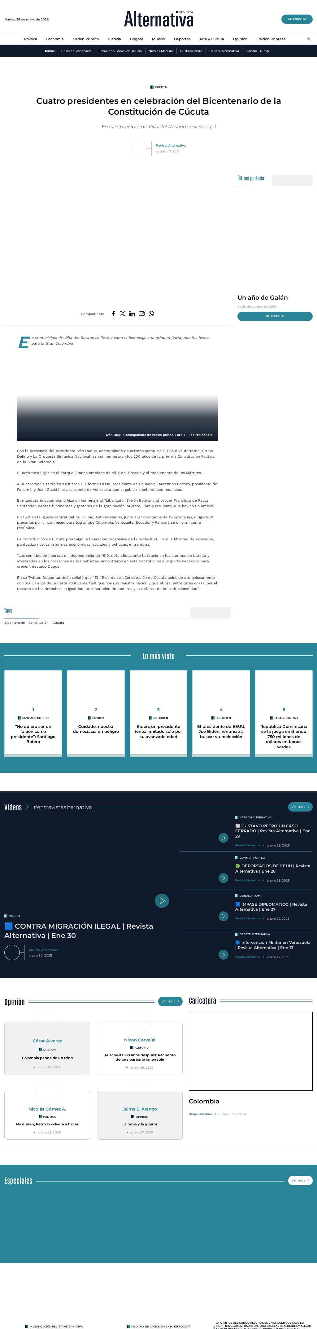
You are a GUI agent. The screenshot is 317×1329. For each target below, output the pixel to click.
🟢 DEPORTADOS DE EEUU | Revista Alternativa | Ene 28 (272, 869)
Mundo (158, 39)
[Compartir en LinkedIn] (132, 314)
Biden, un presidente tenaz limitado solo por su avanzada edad (158, 731)
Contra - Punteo (252, 857)
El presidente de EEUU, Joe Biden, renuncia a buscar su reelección (221, 731)
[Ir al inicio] (158, 19)
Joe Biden (160, 718)
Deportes (182, 39)
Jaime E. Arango (140, 1109)
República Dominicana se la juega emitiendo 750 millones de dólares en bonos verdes (283, 737)
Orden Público (86, 39)
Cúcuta (161, 87)
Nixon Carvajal (139, 1039)
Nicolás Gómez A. (47, 1109)
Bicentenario (14, 622)
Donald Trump (257, 51)
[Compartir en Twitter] (122, 314)
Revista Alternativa (171, 145)
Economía (55, 39)
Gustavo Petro (191, 51)
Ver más (301, 807)
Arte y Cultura (211, 39)
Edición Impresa (271, 39)
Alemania (142, 1047)
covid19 (98, 718)
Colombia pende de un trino (47, 1058)
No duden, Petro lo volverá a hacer (47, 1124)
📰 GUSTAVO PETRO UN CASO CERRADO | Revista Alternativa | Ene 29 (272, 831)
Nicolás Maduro (161, 51)
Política (30, 39)
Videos (13, 806)
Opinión (240, 39)
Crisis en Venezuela (76, 51)
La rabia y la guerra (139, 1124)
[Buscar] (309, 39)
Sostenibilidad (286, 718)
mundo (14, 916)
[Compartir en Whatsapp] (151, 314)
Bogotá (136, 39)
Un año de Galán (262, 297)
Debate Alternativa (224, 51)
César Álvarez (47, 1040)
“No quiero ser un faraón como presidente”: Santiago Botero (33, 734)
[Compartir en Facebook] (113, 314)
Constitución (38, 622)
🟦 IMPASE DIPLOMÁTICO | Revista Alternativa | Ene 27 (271, 907)
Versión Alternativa (255, 817)
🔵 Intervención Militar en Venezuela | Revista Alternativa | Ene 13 (272, 945)
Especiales (18, 1180)
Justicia (114, 39)
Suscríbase (297, 19)
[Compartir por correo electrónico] (142, 314)
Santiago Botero (35, 718)
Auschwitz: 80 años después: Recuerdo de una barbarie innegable (140, 1057)
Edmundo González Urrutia (120, 51)
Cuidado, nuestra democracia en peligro (96, 729)
